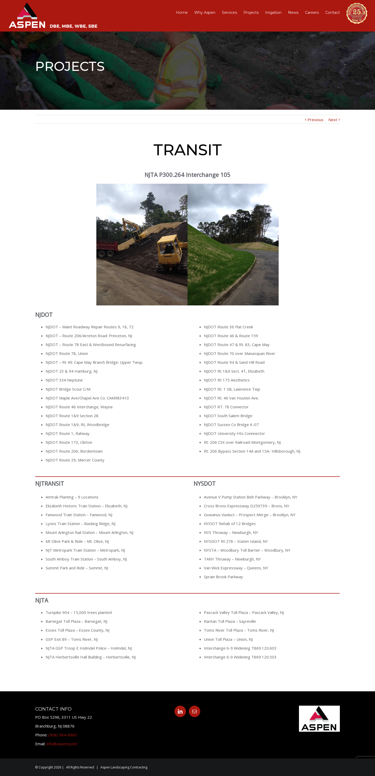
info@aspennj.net (61, 743)
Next (332, 119)
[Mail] (194, 711)
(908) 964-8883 (62, 734)
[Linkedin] (180, 711)
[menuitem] (185, 12)
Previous (315, 119)
